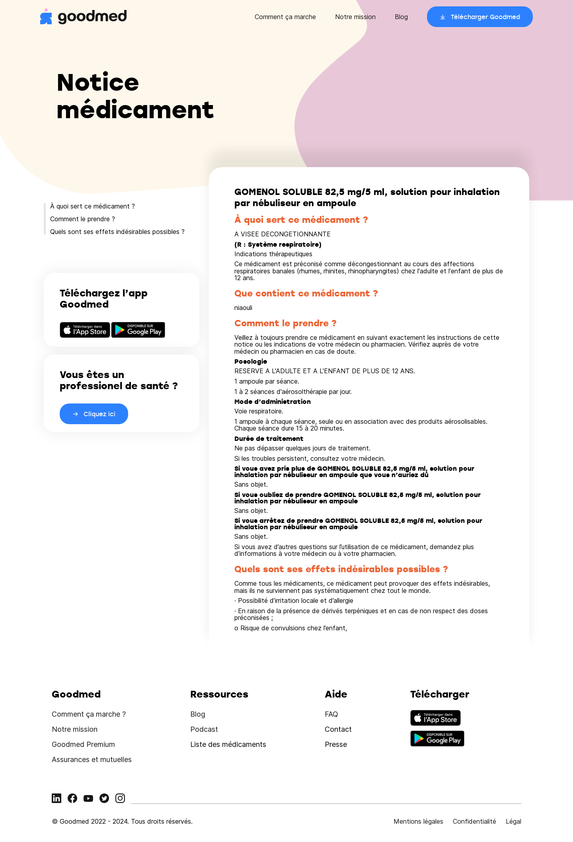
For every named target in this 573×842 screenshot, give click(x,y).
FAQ (331, 714)
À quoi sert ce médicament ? (92, 206)
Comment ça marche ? (89, 714)
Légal (513, 821)
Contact (338, 729)
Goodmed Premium (83, 744)
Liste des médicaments (228, 744)
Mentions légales (418, 821)
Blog (401, 17)
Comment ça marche (285, 17)
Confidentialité (474, 821)
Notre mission (355, 17)
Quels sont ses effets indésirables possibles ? (117, 231)
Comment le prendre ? (82, 219)
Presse (336, 744)
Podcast (204, 729)
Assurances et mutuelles (92, 759)
